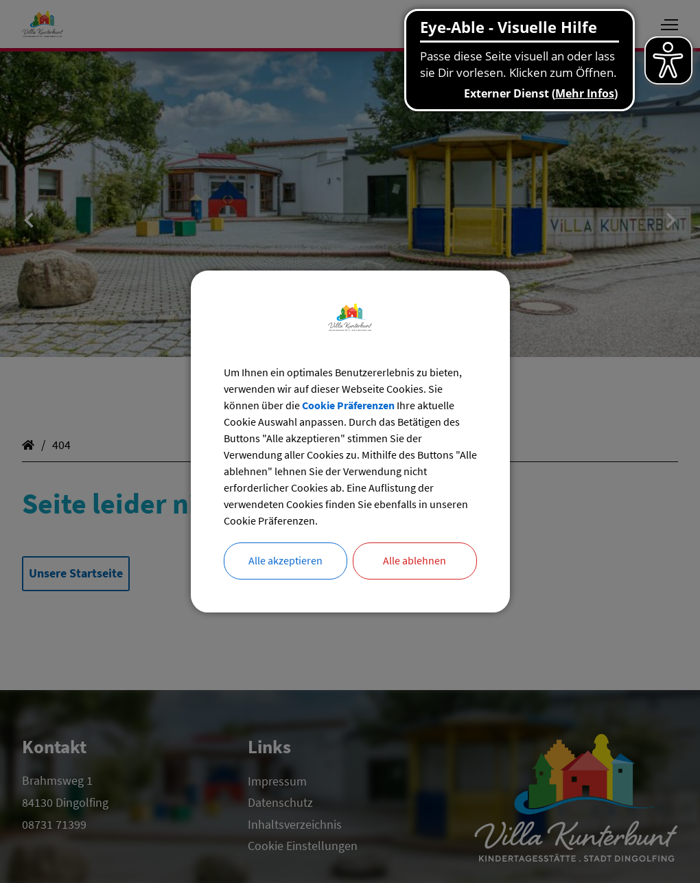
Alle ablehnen (414, 561)
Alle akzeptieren (285, 561)
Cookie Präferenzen (348, 405)
